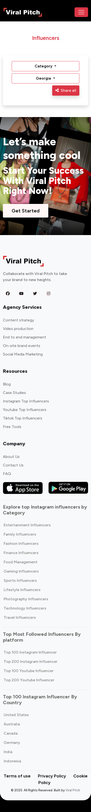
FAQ (7, 473)
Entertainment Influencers (27, 525)
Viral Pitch (73, 790)
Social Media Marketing (23, 354)
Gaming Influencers (21, 571)
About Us (11, 456)
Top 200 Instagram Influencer (31, 661)
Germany (12, 742)
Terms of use (17, 776)
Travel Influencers (20, 617)
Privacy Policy (52, 776)
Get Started (26, 211)
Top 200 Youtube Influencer (29, 680)
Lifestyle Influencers (22, 589)
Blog (7, 384)
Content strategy (18, 320)
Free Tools (12, 426)
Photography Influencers (26, 599)
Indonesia (12, 761)
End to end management (24, 337)
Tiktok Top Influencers (22, 418)
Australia (12, 724)
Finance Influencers (21, 552)
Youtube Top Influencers (24, 409)
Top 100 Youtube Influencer (29, 670)
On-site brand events (21, 345)
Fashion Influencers (21, 543)
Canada (11, 733)
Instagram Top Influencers (26, 401)
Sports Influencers (20, 580)
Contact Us (13, 465)
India (8, 751)
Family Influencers (20, 534)
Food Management (20, 562)
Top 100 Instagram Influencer (30, 652)
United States (16, 714)
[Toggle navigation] (81, 12)
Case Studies (14, 392)
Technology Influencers (25, 608)
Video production (18, 328)
